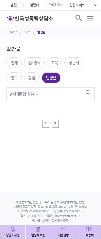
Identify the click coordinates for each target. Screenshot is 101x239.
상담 (31, 78)
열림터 (34, 5)
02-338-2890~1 (39, 211)
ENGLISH (55, 5)
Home (13, 32)
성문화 (74, 63)
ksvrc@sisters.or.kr (67, 216)
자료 (27, 32)
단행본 (51, 78)
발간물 (41, 32)
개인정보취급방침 (27, 202)
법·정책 (34, 63)
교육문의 (88, 235)
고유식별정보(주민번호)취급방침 (63, 202)
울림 (14, 5)
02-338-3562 (59, 220)
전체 (14, 63)
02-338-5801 (72, 211)
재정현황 (63, 235)
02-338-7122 (35, 216)
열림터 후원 (38, 235)
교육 (54, 63)
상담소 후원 (12, 235)
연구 (14, 78)
